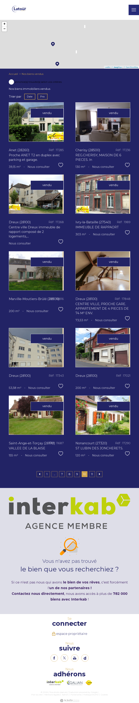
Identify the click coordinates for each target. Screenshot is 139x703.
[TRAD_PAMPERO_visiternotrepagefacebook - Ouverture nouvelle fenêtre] (54, 658)
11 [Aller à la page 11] (92, 474)
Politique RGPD (90, 694)
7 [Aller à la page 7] (62, 474)
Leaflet (107, 67)
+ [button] (4, 24)
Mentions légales (52, 694)
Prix (42, 96)
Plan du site (36, 694)
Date (30, 96)
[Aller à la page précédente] (39, 474)
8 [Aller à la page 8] (69, 474)
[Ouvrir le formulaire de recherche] (123, 10)
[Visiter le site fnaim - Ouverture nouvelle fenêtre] (89, 682)
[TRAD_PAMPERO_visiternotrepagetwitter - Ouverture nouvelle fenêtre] (64, 658)
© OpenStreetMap (131, 67)
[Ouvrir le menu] (134, 10)
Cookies (104, 695)
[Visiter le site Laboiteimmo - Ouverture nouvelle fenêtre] (69, 701)
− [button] (4, 29)
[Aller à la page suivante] (99, 474)
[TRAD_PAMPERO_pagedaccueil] (19, 11)
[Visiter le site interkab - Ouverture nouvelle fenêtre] (55, 682)
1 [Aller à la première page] (46, 474)
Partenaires (76, 694)
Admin (65, 694)
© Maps (117, 67)
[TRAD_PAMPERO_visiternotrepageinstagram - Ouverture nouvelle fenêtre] (74, 658)
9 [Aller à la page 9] (77, 474)
